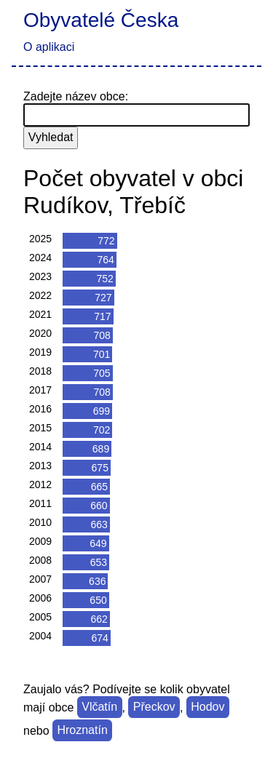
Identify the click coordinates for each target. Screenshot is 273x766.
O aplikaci (48, 47)
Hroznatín (82, 731)
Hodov (207, 707)
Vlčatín (99, 707)
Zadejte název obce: (75, 96)
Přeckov (154, 707)
